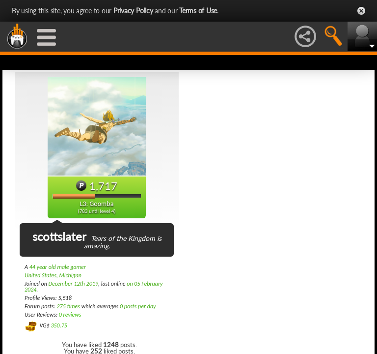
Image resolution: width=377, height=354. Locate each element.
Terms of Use (198, 10)
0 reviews (70, 314)
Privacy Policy (133, 10)
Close (361, 11)
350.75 (59, 325)
